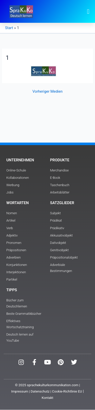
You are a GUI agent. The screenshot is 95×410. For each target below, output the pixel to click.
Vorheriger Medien (47, 91)
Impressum (19, 391)
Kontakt (47, 398)
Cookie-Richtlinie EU (67, 391)
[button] (88, 11)
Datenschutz (40, 391)
